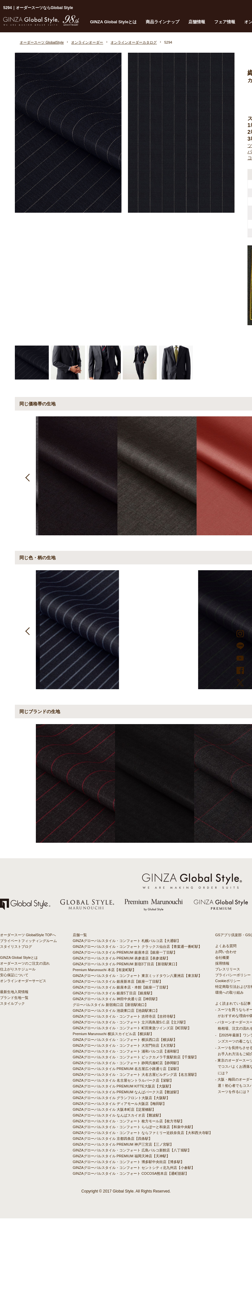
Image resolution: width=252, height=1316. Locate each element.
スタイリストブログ (16, 946)
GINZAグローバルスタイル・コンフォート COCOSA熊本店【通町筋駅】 (131, 1173)
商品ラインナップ (162, 21)
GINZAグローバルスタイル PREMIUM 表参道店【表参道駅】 (121, 958)
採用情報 (222, 963)
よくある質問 (225, 946)
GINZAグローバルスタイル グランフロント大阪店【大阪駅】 (121, 1098)
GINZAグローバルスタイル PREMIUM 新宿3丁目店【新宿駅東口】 (126, 964)
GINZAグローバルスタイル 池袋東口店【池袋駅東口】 (116, 1010)
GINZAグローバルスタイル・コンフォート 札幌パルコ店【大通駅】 (127, 941)
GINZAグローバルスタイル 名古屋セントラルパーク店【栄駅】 (123, 1080)
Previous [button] (28, 476)
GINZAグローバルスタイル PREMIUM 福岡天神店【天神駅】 (121, 1156)
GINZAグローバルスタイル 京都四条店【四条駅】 (112, 1138)
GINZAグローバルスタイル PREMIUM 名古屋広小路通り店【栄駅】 (127, 1069)
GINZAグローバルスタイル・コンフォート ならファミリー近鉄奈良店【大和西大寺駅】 (143, 1133)
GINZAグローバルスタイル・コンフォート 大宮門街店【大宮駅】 (125, 1045)
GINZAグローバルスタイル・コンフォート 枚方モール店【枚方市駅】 (128, 1121)
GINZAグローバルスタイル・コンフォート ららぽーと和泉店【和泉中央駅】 (134, 1127)
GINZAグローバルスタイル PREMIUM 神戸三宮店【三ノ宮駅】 (123, 1144)
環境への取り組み (229, 992)
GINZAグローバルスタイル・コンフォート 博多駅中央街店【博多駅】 (128, 1162)
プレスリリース (227, 969)
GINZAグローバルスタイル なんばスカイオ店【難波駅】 (118, 1115)
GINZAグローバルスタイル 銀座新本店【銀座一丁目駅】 (118, 981)
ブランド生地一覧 (14, 998)
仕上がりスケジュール (18, 969)
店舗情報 (196, 21)
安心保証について (14, 975)
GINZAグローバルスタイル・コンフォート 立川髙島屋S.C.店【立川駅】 (130, 1022)
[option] (75, 476)
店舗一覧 (80, 935)
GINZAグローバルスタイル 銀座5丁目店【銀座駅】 (113, 993)
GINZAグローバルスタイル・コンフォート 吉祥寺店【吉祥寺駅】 (125, 1016)
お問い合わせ (225, 952)
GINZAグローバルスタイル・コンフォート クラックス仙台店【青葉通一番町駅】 (137, 946)
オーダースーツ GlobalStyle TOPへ (28, 935)
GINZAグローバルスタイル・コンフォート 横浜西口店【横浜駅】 (125, 1040)
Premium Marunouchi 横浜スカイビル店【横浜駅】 (113, 1034)
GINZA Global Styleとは (113, 21)
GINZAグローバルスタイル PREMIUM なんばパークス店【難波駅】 (127, 1092)
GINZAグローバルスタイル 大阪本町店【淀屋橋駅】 (114, 1109)
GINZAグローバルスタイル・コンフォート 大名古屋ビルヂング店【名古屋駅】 (135, 1074)
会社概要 (222, 957)
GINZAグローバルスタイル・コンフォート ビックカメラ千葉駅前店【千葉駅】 (135, 1057)
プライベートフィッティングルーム (28, 941)
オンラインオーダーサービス (23, 981)
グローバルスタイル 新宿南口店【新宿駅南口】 (110, 1005)
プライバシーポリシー (233, 975)
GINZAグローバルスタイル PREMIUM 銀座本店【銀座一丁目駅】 (125, 952)
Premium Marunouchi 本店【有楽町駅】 (104, 970)
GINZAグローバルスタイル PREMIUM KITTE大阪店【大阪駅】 (123, 1086)
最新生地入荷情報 (14, 992)
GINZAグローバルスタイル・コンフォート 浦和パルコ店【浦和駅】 (127, 1051)
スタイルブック (12, 1003)
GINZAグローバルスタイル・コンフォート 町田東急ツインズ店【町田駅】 (132, 1028)
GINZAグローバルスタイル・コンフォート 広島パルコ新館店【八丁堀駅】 (132, 1150)
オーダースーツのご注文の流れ (25, 963)
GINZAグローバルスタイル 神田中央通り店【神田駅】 (116, 999)
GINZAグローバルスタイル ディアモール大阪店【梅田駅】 (119, 1104)
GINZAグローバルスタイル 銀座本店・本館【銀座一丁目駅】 (121, 987)
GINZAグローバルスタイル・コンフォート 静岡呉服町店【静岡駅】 (127, 1063)
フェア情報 (224, 21)
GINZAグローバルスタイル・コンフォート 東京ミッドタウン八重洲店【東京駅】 (137, 976)
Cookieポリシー (227, 981)
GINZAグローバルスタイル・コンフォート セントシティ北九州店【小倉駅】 (134, 1168)
